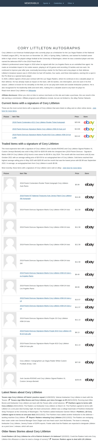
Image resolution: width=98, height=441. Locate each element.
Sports (45, 3)
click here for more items (72, 168)
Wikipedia (32, 91)
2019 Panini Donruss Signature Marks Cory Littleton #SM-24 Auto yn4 (39, 129)
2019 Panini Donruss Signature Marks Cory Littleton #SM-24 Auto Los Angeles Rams (45, 274)
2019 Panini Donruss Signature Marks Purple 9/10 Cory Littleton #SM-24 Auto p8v (41, 136)
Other (70, 3)
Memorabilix (31, 3)
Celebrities (58, 3)
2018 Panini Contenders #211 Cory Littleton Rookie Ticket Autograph (38, 122)
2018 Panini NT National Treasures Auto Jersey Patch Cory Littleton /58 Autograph (46, 197)
